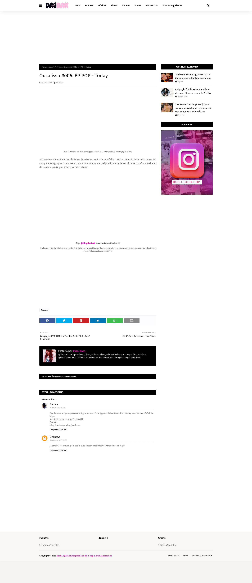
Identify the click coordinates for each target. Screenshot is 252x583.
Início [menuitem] (77, 5)
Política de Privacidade (202, 578)
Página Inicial (173, 578)
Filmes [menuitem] (138, 5)
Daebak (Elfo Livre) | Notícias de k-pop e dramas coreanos (84, 578)
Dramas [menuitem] (89, 5)
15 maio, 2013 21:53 (57, 430)
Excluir (63, 452)
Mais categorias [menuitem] (171, 5)
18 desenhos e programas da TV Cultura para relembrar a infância (193, 76)
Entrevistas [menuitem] (152, 5)
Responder (55, 452)
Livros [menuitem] (114, 5)
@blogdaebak (88, 243)
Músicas (58, 67)
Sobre (186, 578)
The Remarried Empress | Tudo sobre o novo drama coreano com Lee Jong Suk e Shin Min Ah (193, 108)
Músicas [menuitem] (102, 5)
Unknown (55, 458)
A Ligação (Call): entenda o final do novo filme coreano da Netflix (193, 91)
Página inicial (47, 67)
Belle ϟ (54, 426)
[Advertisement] (126, 35)
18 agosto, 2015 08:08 (58, 462)
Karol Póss (47, 82)
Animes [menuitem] (126, 5)
